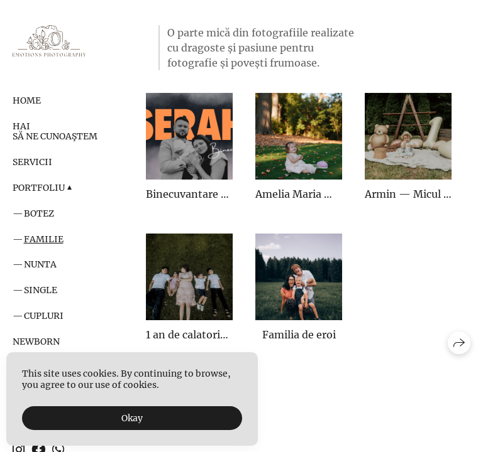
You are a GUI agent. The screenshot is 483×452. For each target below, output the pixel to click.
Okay (132, 418)
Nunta (40, 264)
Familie (44, 239)
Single (40, 290)
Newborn (36, 341)
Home (27, 100)
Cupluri (44, 315)
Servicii (32, 162)
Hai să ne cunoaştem (55, 132)
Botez (39, 213)
